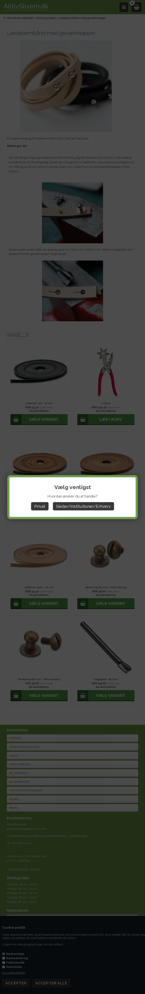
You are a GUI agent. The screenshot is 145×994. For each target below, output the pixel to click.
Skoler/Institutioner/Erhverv (83, 506)
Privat (39, 506)
